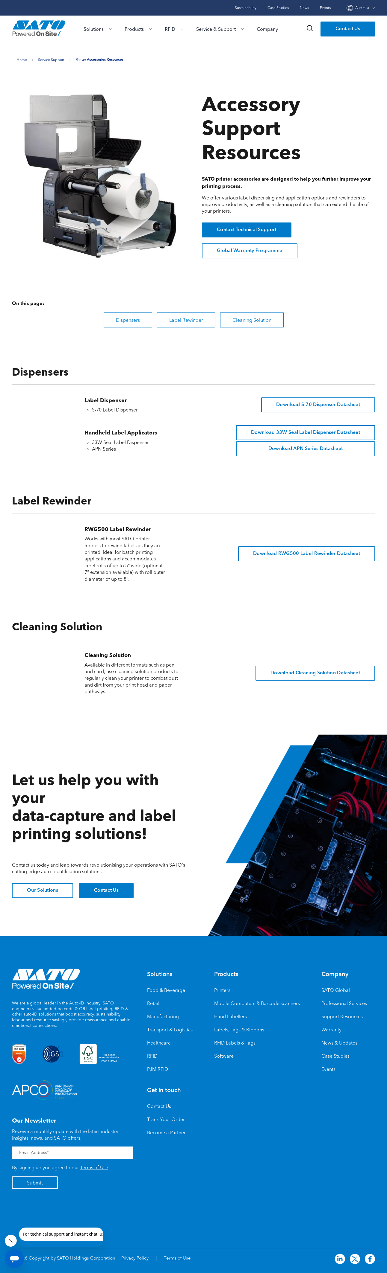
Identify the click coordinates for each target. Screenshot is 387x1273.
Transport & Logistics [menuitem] (170, 1027)
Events (325, 7)
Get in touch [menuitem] (164, 1088)
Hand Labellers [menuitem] (230, 1014)
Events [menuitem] (328, 1067)
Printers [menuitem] (222, 988)
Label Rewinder (186, 318)
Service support (51, 58)
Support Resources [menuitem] (342, 1014)
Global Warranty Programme (249, 249)
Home (22, 58)
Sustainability (245, 7)
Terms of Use (94, 1166)
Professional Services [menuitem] (344, 1001)
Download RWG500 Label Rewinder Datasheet (306, 551)
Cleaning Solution (251, 318)
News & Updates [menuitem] (339, 1041)
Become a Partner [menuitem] (166, 1130)
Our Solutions (42, 888)
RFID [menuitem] (152, 1054)
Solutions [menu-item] (94, 29)
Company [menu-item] (267, 29)
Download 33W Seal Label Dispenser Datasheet (305, 430)
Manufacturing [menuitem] (163, 1014)
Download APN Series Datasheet (305, 446)
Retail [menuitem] (153, 1001)
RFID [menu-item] (170, 29)
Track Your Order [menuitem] (166, 1117)
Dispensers (128, 318)
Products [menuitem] (226, 972)
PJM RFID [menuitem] (157, 1067)
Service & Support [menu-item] (216, 29)
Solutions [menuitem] (160, 972)
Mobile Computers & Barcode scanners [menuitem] (257, 1001)
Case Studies (278, 7)
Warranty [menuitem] (331, 1027)
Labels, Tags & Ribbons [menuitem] (239, 1027)
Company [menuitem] (334, 972)
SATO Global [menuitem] (335, 988)
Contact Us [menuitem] (159, 1104)
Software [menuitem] (224, 1054)
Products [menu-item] (134, 29)
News (304, 7)
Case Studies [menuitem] (335, 1054)
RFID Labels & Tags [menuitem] (235, 1041)
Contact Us (347, 29)
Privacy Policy (135, 1256)
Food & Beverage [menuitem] (166, 988)
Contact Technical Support (246, 228)
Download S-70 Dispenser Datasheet (318, 402)
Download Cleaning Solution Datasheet (315, 671)
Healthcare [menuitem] (159, 1041)
